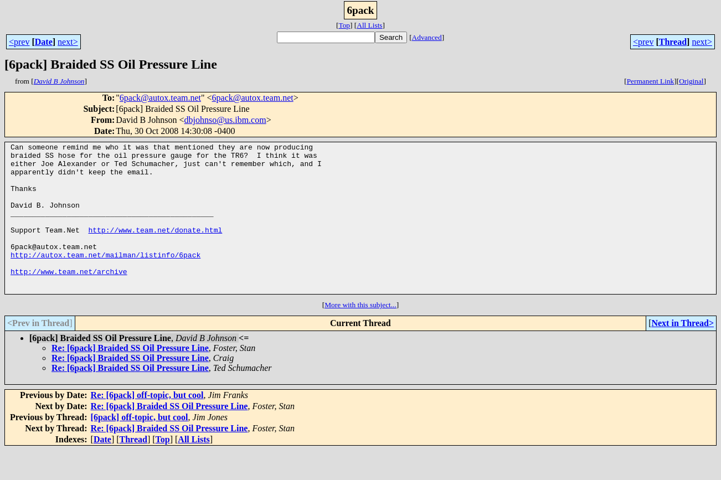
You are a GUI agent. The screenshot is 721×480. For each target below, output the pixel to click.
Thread (673, 42)
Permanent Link (650, 81)
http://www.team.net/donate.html (155, 248)
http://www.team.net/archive (69, 298)
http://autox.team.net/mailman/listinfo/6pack (105, 278)
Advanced (427, 37)
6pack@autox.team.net (160, 97)
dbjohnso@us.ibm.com (225, 120)
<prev (19, 42)
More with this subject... (360, 335)
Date (44, 42)
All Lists (369, 25)
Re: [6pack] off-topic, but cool (147, 425)
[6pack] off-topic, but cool (139, 447)
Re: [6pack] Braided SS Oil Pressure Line (130, 378)
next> (68, 42)
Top (344, 25)
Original (691, 81)
